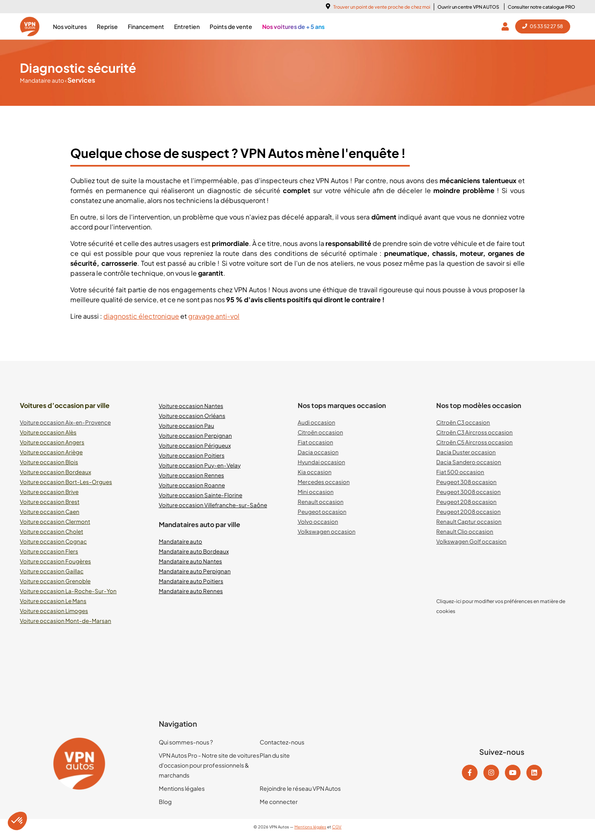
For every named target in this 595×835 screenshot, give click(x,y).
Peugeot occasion (322, 511)
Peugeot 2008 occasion (468, 511)
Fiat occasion (315, 442)
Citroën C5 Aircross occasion (474, 442)
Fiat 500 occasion (460, 471)
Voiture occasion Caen (49, 511)
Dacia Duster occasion (466, 452)
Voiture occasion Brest (49, 501)
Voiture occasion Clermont (55, 521)
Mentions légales (182, 788)
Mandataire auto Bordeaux (194, 551)
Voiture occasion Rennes (191, 475)
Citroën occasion (320, 432)
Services (80, 80)
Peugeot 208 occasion (466, 501)
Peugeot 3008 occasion (468, 491)
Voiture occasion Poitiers (192, 455)
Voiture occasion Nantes (191, 405)
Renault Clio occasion (464, 531)
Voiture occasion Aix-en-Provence (65, 422)
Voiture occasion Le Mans (53, 600)
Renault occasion (321, 501)
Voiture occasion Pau (186, 425)
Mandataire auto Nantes (190, 561)
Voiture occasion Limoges (54, 610)
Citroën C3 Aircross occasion (474, 432)
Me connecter (279, 801)
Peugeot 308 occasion (466, 481)
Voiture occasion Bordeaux (55, 471)
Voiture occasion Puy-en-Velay (200, 465)
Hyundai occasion (321, 461)
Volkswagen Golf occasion (471, 541)
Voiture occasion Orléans (192, 415)
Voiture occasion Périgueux (195, 445)
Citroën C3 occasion (463, 422)
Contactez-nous (282, 742)
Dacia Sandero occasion (468, 461)
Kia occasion (315, 471)
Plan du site (275, 755)
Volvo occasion (318, 521)
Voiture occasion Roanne (192, 485)
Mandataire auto (42, 80)
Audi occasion (316, 422)
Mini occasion (316, 491)
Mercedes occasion (324, 481)
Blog (165, 801)
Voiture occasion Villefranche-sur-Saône (213, 504)
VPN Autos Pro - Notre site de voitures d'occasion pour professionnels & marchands (209, 765)
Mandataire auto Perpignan (195, 571)
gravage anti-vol (213, 316)
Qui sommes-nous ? (186, 742)
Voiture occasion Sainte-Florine (200, 495)
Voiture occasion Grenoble (55, 580)
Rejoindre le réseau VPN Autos (300, 788)
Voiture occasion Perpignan (195, 435)
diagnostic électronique (141, 316)
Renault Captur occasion (469, 521)
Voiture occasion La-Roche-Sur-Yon (68, 590)
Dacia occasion (318, 452)
